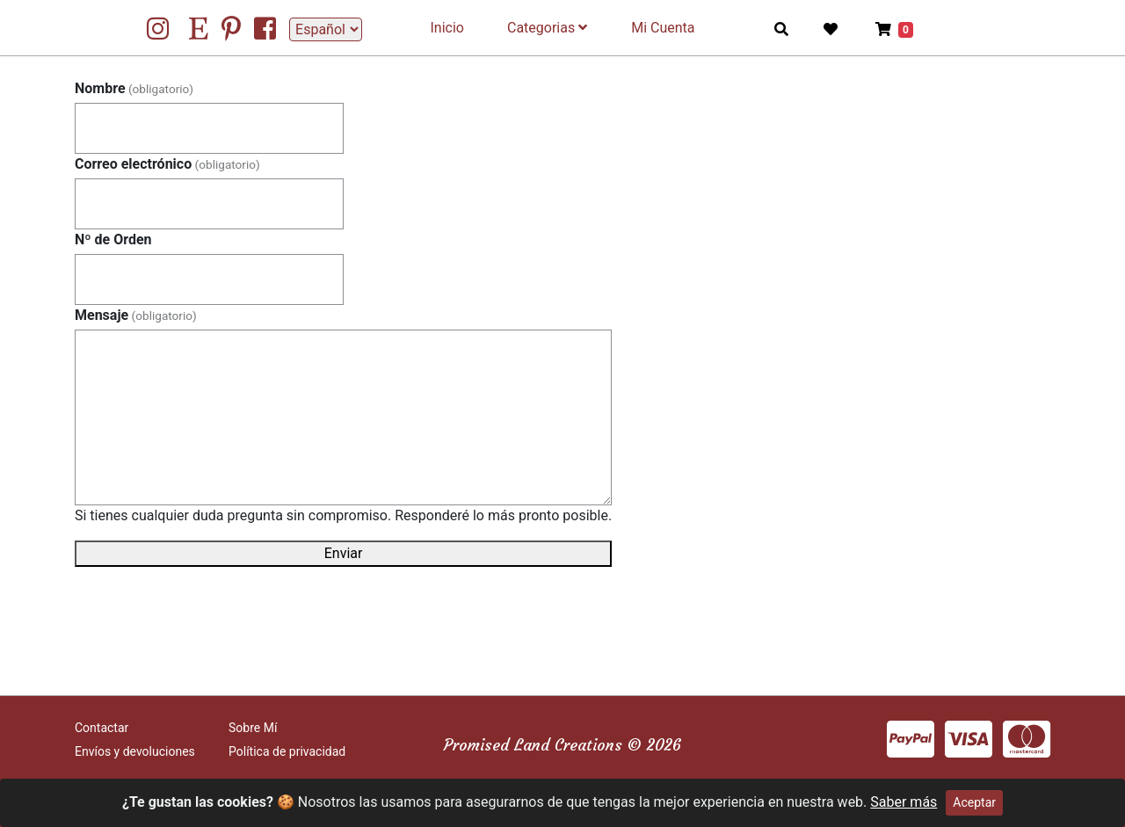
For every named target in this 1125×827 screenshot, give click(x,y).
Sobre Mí (253, 728)
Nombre (134, 88)
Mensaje (136, 315)
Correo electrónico (167, 164)
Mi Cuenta (662, 27)
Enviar (343, 553)
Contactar (101, 728)
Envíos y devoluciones (135, 751)
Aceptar (974, 802)
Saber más (903, 802)
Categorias (547, 27)
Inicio (447, 27)
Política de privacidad (287, 751)
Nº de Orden (113, 239)
